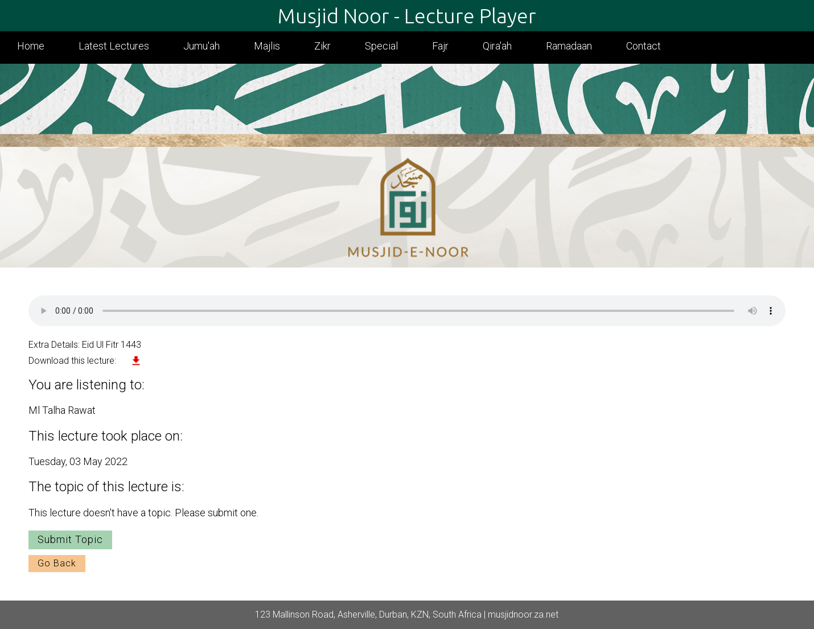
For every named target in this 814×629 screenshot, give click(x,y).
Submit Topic (70, 539)
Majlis (267, 46)
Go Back (57, 563)
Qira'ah (497, 46)
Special (381, 46)
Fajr (440, 46)
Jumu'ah (201, 46)
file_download (136, 361)
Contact (643, 46)
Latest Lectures (114, 46)
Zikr (322, 46)
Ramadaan (569, 46)
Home (30, 46)
